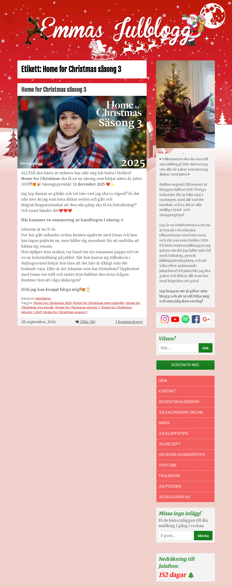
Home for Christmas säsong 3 (53, 89)
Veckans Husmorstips (182, 455)
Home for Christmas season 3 (65, 312)
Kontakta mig (185, 365)
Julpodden (170, 486)
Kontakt (167, 391)
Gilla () (85, 322)
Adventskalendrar (179, 402)
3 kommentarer (129, 322)
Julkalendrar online (181, 412)
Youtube (168, 465)
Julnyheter (43, 298)
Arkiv (164, 423)
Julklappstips (173, 433)
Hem (163, 381)
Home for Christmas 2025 (52, 303)
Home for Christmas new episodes (99, 303)
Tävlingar (169, 476)
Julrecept (170, 444)
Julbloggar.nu (174, 497)
